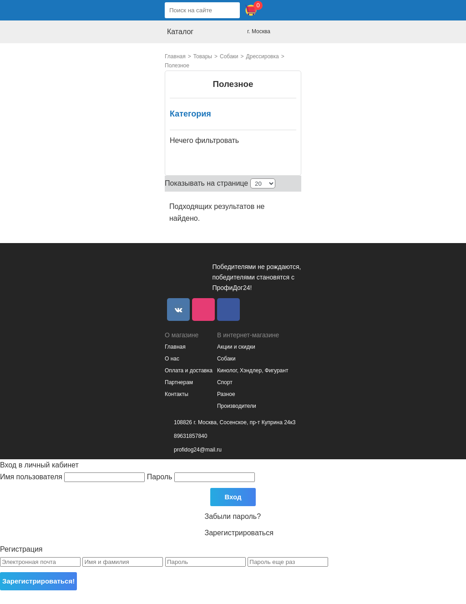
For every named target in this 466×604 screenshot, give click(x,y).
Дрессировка (262, 56)
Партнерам (179, 382)
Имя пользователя (73, 477)
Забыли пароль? (233, 516)
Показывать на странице (206, 183)
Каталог (180, 32)
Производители (236, 406)
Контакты (176, 394)
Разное (226, 394)
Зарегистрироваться (239, 533)
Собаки (229, 56)
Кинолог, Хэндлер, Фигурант (252, 370)
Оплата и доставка (189, 370)
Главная (175, 56)
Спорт (225, 382)
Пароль (201, 477)
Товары (202, 56)
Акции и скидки (236, 347)
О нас (172, 358)
